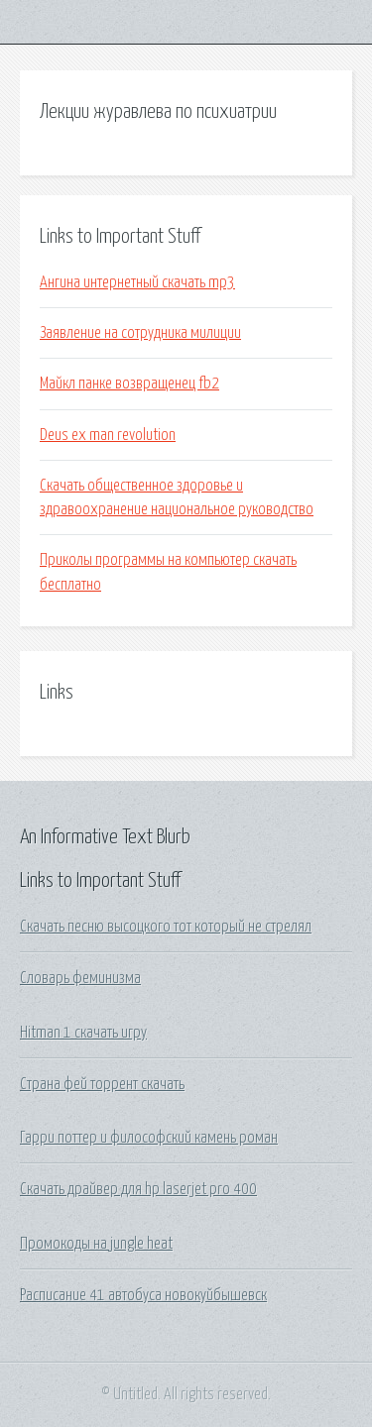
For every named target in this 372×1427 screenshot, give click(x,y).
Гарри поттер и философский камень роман (149, 1138)
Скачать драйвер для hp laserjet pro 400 (138, 1189)
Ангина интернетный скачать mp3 (137, 282)
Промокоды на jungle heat (96, 1244)
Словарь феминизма (80, 978)
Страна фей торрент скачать (102, 1084)
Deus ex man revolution (108, 435)
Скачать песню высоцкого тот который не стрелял (165, 926)
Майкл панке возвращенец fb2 (129, 383)
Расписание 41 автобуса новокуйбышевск (143, 1295)
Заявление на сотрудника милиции (140, 333)
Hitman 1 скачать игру (83, 1033)
